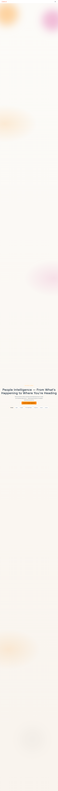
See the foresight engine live (29, 402)
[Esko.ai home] (4, 1)
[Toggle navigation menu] (55, 2)
